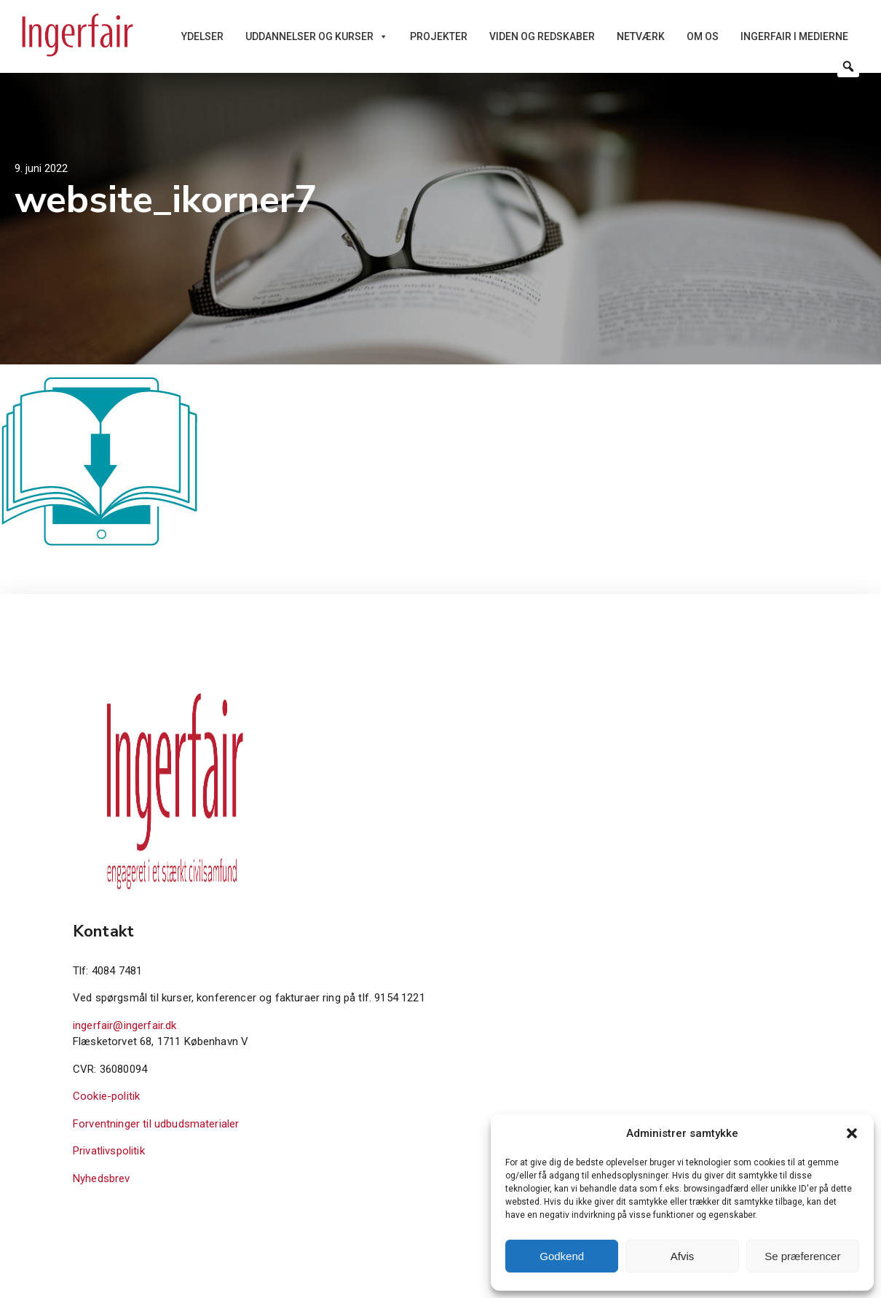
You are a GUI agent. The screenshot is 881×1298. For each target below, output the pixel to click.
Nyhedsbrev (101, 1178)
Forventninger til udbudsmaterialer (156, 1123)
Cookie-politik (106, 1096)
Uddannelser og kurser (316, 36)
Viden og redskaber (542, 36)
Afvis (683, 1256)
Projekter (438, 36)
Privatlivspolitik (109, 1150)
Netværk (641, 36)
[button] (852, 1133)
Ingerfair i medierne (794, 36)
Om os (703, 36)
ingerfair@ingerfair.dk (125, 1025)
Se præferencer (802, 1256)
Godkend (562, 1256)
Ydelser (202, 36)
